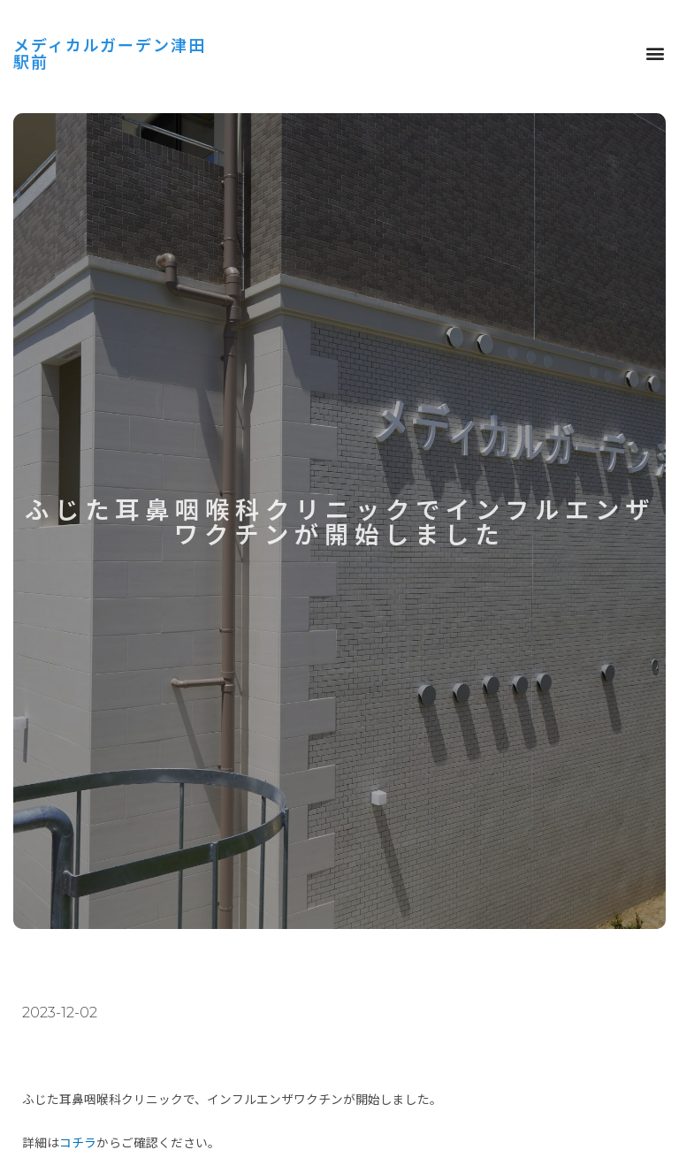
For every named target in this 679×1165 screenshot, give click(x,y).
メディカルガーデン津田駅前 (105, 52)
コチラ (77, 1142)
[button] (654, 53)
